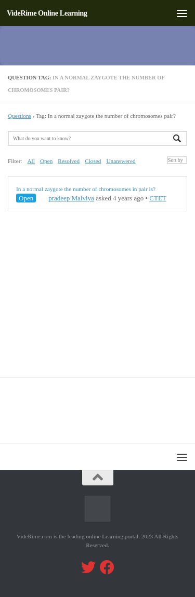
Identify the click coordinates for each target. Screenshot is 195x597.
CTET (157, 198)
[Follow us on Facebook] (107, 567)
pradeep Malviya (66, 198)
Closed (93, 161)
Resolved (69, 161)
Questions (19, 116)
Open (46, 161)
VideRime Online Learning (47, 13)
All (31, 161)
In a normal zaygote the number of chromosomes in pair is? (85, 189)
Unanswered (120, 161)
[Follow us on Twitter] (88, 567)
